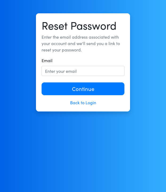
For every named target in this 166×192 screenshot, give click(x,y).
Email (47, 60)
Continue (83, 88)
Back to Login (83, 102)
